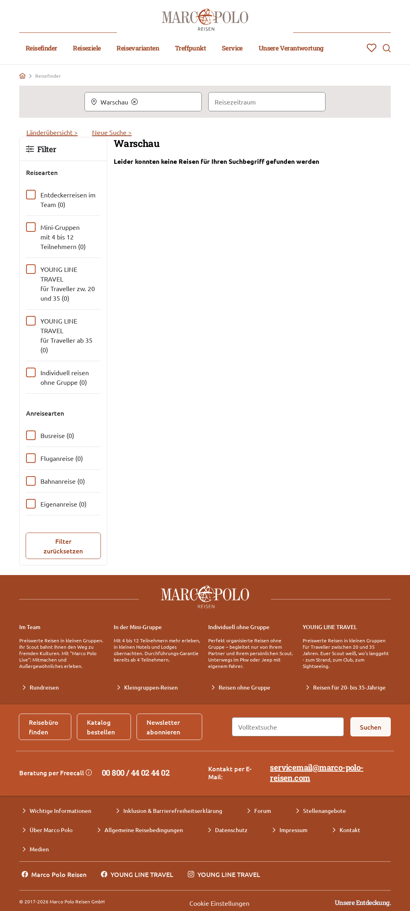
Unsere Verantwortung (291, 48)
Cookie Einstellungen (219, 903)
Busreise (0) (57, 435)
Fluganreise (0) (61, 458)
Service (232, 48)
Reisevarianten (138, 48)
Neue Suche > (112, 132)
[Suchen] (370, 726)
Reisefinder (41, 48)
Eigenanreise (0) (63, 504)
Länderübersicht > (52, 132)
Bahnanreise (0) (62, 481)
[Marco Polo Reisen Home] (205, 19)
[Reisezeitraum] (267, 101)
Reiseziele (86, 48)
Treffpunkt (190, 48)
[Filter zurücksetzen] (63, 546)
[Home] (22, 75)
